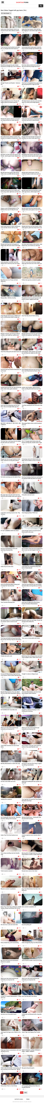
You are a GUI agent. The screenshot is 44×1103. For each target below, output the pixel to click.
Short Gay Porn (20, 1101)
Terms (27, 1099)
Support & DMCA (19, 1099)
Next (26, 1092)
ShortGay (22, 2)
